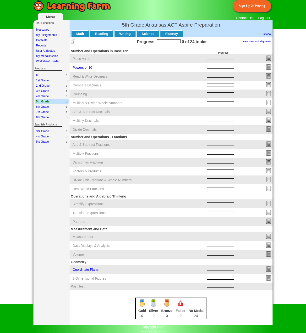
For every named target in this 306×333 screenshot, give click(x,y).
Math (80, 34)
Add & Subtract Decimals (91, 112)
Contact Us (244, 18)
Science (148, 34)
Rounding (80, 94)
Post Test (77, 286)
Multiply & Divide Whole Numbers (97, 103)
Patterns (79, 222)
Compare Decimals (87, 85)
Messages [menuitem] (42, 29)
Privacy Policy (146, 331)
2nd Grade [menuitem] (52, 86)
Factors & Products (87, 171)
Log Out (264, 18)
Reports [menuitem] (41, 45)
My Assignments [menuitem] (46, 35)
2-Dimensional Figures (89, 278)
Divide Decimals (85, 129)
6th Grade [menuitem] (52, 107)
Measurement (83, 237)
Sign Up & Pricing (252, 6)
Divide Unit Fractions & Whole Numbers (102, 180)
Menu (50, 17)
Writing (125, 34)
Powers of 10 (82, 67)
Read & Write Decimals (90, 76)
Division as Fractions (88, 162)
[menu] (51, 45)
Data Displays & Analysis (91, 246)
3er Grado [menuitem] (52, 131)
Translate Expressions (89, 213)
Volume (78, 254)
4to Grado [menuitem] (52, 136)
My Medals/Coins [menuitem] (47, 56)
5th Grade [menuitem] (52, 101)
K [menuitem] (52, 75)
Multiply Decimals (86, 121)
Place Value (81, 59)
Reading (101, 34)
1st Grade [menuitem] (52, 80)
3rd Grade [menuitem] (52, 91)
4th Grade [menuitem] (52, 96)
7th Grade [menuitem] (52, 112)
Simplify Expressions (88, 204)
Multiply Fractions (86, 153)
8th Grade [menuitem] (52, 117)
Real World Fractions (88, 189)
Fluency (171, 34)
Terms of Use (160, 331)
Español (266, 34)
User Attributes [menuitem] (45, 50)
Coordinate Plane (85, 269)
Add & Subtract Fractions (91, 145)
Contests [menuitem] (41, 40)
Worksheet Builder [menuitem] (48, 61)
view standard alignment (256, 41)
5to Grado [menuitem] (52, 142)
